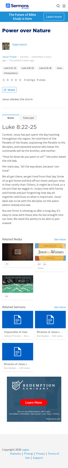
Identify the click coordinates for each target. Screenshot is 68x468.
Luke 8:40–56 (28, 68)
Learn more (54, 17)
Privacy (40, 453)
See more (60, 239)
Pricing (28, 453)
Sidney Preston (12, 335)
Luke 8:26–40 (45, 68)
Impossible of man (15, 332)
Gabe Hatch (19, 44)
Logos (25, 449)
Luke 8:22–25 (10, 68)
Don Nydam (43, 335)
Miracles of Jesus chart (51, 332)
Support (38, 457)
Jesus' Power (9, 56)
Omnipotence (10, 73)
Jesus (59, 68)
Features (15, 453)
